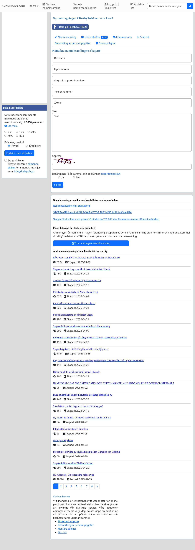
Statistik (143, 37)
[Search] (167, 6)
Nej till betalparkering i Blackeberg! (71, 205)
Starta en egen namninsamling (91, 243)
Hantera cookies (67, 528)
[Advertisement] (24, 57)
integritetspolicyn (111, 173)
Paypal (15, 145)
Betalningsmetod (14, 142)
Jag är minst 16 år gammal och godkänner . (86, 173)
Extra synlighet (106, 43)
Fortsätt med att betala (19, 153)
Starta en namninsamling (51, 6)
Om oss (62, 532)
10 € (21, 132)
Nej (78, 177)
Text (54, 111)
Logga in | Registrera (111, 6)
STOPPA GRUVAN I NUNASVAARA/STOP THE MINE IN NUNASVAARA (92, 212)
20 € (33, 132)
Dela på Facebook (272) (69, 27)
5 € (9, 132)
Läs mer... (11, 125)
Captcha (56, 156)
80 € (21, 135)
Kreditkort (35, 145)
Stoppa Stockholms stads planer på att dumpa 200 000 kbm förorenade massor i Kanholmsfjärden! (106, 219)
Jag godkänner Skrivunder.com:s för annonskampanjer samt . (24, 166)
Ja (63, 177)
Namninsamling (65, 37)
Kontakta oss (137, 6)
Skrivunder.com (13, 6)
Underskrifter (94, 37)
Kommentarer (122, 37)
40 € (10, 135)
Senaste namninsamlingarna (84, 6)
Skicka (57, 184)
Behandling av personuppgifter (72, 43)
